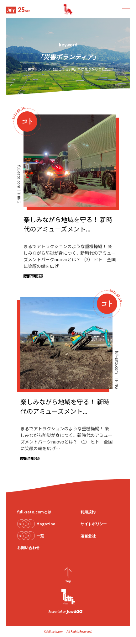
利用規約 (88, 511)
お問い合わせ (28, 547)
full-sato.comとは (34, 511)
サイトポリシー (94, 523)
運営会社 (88, 535)
